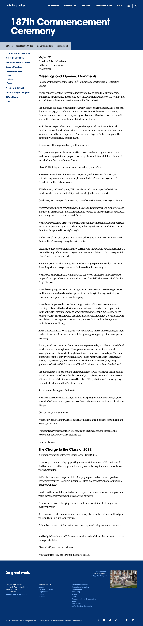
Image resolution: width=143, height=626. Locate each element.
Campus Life (70, 6)
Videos (9, 83)
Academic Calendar (80, 585)
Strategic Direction (15, 58)
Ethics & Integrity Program (18, 92)
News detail (62, 46)
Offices (9, 46)
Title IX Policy (77, 621)
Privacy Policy (44, 621)
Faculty (42, 594)
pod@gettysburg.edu (99, 576)
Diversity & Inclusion (80, 587)
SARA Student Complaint (82, 606)
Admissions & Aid (103, 6)
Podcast (10, 79)
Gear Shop (76, 592)
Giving (74, 594)
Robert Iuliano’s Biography (18, 53)
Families (42, 597)
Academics (53, 6)
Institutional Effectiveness (18, 62)
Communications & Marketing (84, 599)
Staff (8, 102)
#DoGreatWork (101, 571)
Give (119, 6)
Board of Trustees (14, 67)
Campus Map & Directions (16, 594)
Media (9, 75)
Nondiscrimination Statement (61, 621)
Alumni (41, 587)
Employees (43, 592)
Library (74, 597)
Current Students (46, 589)
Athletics (86, 6)
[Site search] (136, 5)
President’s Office (24, 46)
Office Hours (12, 97)
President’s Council (15, 88)
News (74, 601)
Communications (45, 46)
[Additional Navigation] (128, 5)
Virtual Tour (76, 604)
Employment (77, 589)
